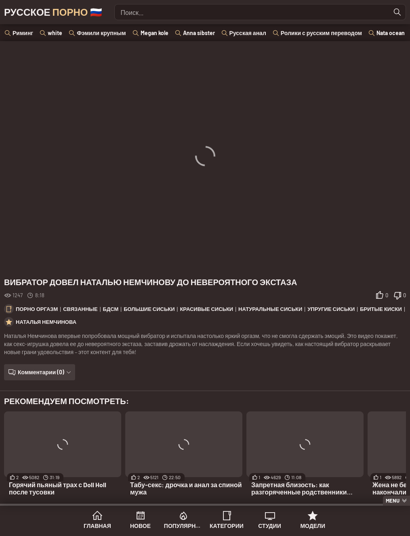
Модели (312, 525)
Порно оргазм (37, 309)
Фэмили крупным (101, 32)
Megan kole (154, 32)
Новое (140, 525)
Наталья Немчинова (46, 322)
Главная (97, 525)
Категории (227, 525)
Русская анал (247, 32)
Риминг (23, 32)
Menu (392, 500)
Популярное (183, 525)
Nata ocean (390, 32)
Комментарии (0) (41, 372)
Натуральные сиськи (270, 309)
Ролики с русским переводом (321, 32)
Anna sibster (199, 32)
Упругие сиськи (331, 309)
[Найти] (397, 12)
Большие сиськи (149, 309)
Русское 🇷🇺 (53, 12)
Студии (269, 525)
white (55, 32)
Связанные (80, 309)
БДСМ (111, 309)
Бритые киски (381, 309)
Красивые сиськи (206, 309)
